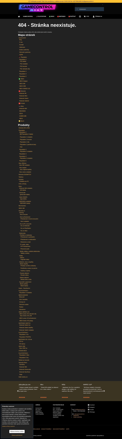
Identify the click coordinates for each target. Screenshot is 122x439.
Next (104, 391)
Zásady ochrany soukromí (35, 435)
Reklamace (76, 415)
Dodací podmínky (77, 417)
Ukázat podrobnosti (17, 435)
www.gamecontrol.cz (79, 414)
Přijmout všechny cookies (17, 431)
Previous (18, 391)
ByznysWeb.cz (100, 435)
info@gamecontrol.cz (80, 409)
